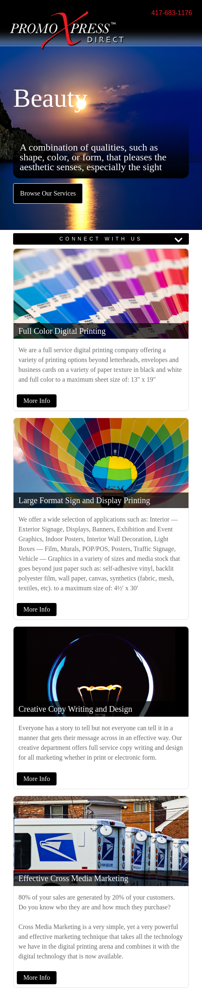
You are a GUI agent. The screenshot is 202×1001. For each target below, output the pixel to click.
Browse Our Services (48, 193)
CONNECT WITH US (101, 239)
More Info (36, 400)
